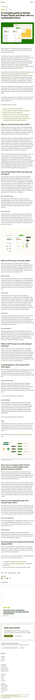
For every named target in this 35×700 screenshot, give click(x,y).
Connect (3, 658)
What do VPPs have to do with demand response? (16, 114)
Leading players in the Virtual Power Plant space (16, 116)
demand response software (18, 563)
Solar (8, 607)
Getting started (4, 668)
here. (22, 417)
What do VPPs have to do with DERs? (13, 112)
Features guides (4, 669)
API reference (4, 666)
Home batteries (4, 690)
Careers (2, 679)
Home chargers (4, 687)
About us (3, 676)
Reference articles (5, 671)
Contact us (3, 680)
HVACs (2, 691)
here (22, 396)
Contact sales (18, 636)
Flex (2, 661)
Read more (6, 615)
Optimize (3, 660)
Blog (2, 677)
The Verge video (10, 567)
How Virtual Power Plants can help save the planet (16, 111)
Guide (2, 9)
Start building (8, 636)
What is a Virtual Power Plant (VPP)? (13, 109)
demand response (5, 77)
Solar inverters (4, 688)
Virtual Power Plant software (18, 562)
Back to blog (4, 6)
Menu (32, 2)
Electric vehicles (4, 685)
